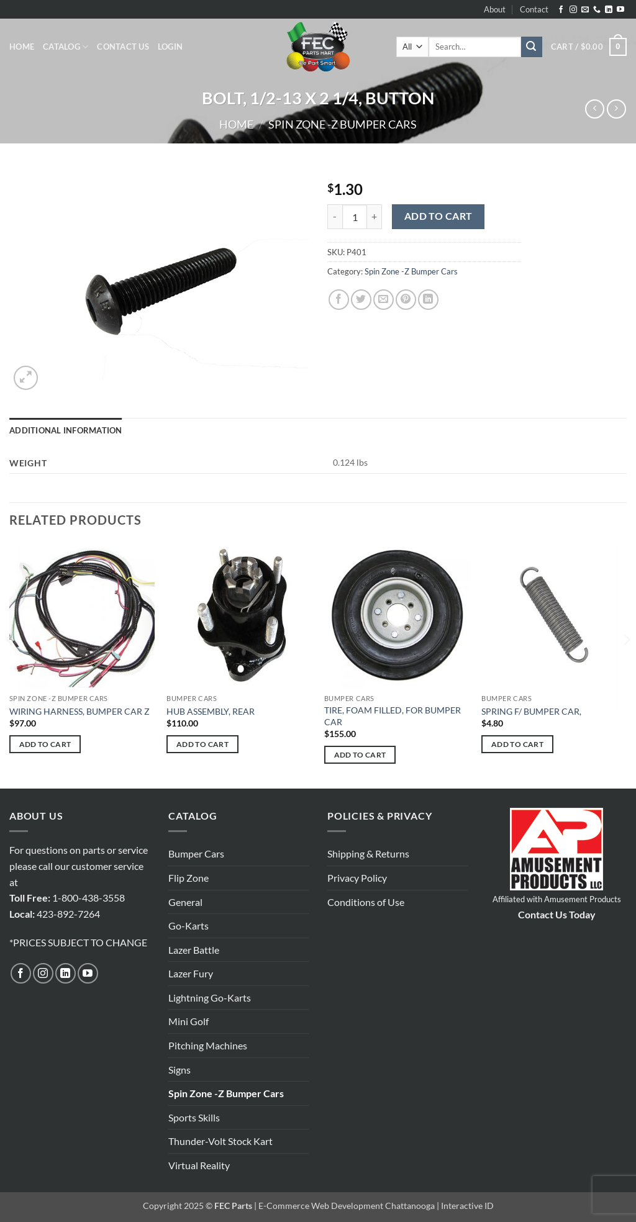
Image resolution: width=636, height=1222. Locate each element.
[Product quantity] (354, 216)
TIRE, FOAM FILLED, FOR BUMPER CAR (392, 716)
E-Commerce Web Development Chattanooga (346, 1205)
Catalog (65, 47)
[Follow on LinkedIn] (608, 10)
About (495, 9)
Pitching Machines (207, 1045)
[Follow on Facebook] (561, 10)
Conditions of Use (365, 902)
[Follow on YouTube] (620, 10)
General (185, 902)
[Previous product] (616, 109)
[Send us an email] (585, 10)
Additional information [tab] (65, 430)
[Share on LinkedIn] (428, 299)
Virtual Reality (199, 1165)
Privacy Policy (357, 878)
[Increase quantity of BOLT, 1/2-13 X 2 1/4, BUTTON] (374, 216)
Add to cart (438, 216)
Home (21, 47)
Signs (179, 1069)
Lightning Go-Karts (209, 997)
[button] (170, 46)
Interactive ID (467, 1205)
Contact (534, 9)
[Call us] (597, 10)
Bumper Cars (196, 853)
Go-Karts (188, 925)
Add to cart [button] (45, 744)
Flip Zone (188, 878)
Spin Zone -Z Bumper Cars (342, 124)
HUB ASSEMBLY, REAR (210, 711)
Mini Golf (188, 1021)
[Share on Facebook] (339, 299)
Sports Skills (194, 1117)
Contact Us (123, 47)
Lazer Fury (190, 973)
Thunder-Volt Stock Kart (220, 1141)
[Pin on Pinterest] (406, 299)
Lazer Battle (193, 950)
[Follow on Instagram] (573, 10)
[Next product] (594, 109)
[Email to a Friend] (383, 299)
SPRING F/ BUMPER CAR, (531, 711)
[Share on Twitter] (361, 299)
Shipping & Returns (368, 853)
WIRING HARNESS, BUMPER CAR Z (79, 711)
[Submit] (531, 47)
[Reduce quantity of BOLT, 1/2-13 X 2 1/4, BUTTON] (334, 216)
